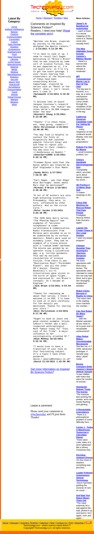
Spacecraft (14, 84)
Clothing (14, 34)
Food (14, 54)
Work (14, 104)
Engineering (14, 49)
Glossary (47, 18)
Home (39, 18)
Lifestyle (14, 59)
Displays (14, 47)
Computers (14, 39)
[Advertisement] (14, 158)
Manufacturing (14, 64)
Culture (14, 42)
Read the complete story (50, 32)
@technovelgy (38, 414)
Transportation (14, 89)
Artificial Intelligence (14, 29)
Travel (14, 92)
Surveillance (14, 87)
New (66, 18)
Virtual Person (14, 97)
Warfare (14, 99)
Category (44, 523)
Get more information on (50, 371)
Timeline (58, 18)
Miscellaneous (14, 74)
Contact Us (61, 523)
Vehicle (14, 94)
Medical (14, 72)
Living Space (14, 62)
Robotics (14, 77)
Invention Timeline (29, 523)
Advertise (79, 523)
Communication (14, 37)
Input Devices (14, 57)
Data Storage (14, 44)
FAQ (71, 523)
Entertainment (14, 52)
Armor (14, 27)
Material (14, 67)
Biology (14, 32)
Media (14, 69)
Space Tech (14, 82)
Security (14, 79)
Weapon (14, 102)
